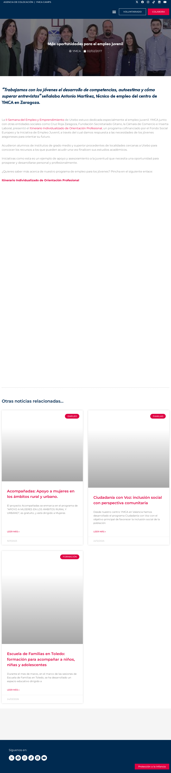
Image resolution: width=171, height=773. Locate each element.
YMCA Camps (43, 2)
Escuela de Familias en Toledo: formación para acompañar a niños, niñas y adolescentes (41, 659)
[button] (114, 12)
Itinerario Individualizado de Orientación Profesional (65, 128)
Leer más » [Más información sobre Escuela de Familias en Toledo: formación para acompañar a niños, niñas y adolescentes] (13, 689)
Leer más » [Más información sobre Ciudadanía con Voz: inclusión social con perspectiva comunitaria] (99, 531)
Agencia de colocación (18, 2)
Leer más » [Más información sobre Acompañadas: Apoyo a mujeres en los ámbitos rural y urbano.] (13, 531)
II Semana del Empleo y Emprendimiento (34, 120)
